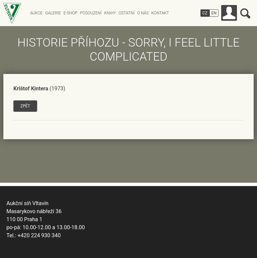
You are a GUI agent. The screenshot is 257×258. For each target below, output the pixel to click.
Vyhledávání (245, 13)
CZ (204, 13)
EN (214, 13)
